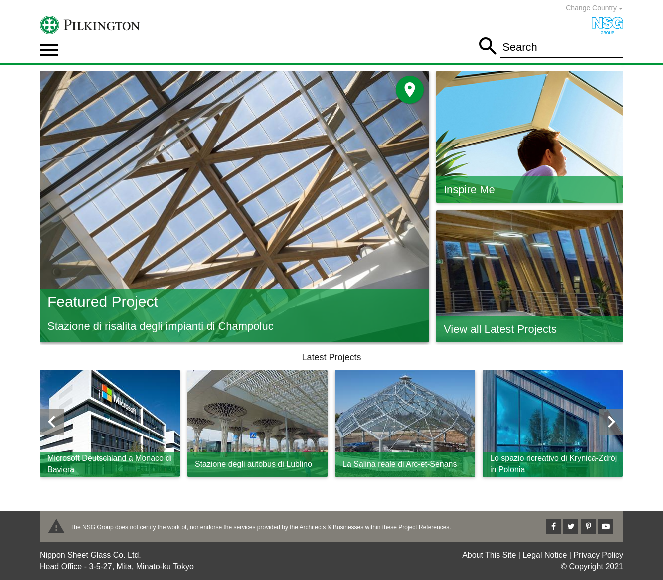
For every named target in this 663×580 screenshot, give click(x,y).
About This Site (489, 555)
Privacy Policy (598, 555)
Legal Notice (544, 555)
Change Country (594, 8)
